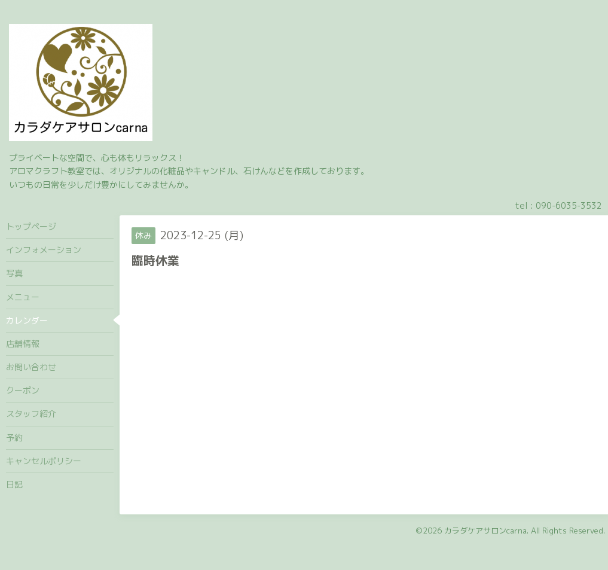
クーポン (22, 390)
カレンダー (27, 320)
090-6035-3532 (569, 205)
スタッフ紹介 (31, 413)
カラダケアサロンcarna (485, 530)
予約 (14, 437)
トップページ (31, 226)
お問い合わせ (31, 367)
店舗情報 (22, 343)
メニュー (22, 297)
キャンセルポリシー (43, 461)
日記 (14, 484)
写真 (14, 273)
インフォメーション (43, 249)
